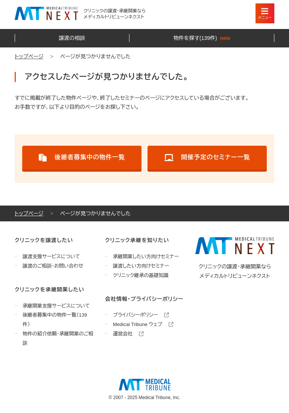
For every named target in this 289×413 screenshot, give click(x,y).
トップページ (29, 56)
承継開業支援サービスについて (56, 306)
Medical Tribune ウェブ (143, 324)
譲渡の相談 (72, 38)
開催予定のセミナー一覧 (207, 158)
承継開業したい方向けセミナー (146, 256)
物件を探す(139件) (201, 38)
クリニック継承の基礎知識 (141, 275)
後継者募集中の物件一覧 (82, 158)
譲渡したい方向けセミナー (141, 266)
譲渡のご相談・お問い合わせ (53, 266)
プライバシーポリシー (141, 315)
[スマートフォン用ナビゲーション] (265, 13)
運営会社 (128, 334)
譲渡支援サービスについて (51, 256)
